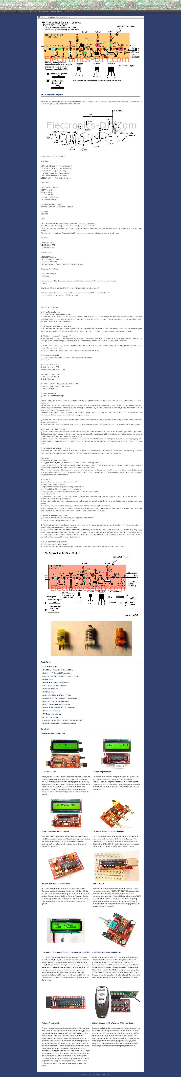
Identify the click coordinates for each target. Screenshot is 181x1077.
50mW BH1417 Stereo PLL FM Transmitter (59, 708)
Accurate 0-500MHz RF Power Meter (57, 695)
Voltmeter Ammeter (50, 689)
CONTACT (69, 12)
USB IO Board (48, 679)
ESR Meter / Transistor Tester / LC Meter (58, 670)
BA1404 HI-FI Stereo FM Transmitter (57, 673)
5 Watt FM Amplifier (50, 717)
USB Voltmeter (48, 692)
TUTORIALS (44, 12)
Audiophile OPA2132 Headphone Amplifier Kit (60, 698)
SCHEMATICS (30, 12)
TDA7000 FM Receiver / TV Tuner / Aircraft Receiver (62, 720)
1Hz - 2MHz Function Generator (55, 686)
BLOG (20, 12)
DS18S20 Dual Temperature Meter (56, 701)
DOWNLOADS (56, 12)
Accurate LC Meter (50, 667)
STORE (12, 12)
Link (64, 733)
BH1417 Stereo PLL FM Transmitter (56, 704)
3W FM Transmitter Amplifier (59, 17)
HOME (4, 12)
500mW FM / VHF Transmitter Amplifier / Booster (61, 676)
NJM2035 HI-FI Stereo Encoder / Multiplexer (59, 723)
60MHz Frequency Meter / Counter (56, 682)
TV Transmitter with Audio (52, 714)
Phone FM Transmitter (51, 711)
